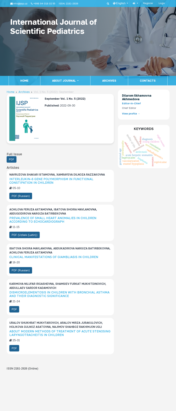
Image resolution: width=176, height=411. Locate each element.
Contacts (148, 80)
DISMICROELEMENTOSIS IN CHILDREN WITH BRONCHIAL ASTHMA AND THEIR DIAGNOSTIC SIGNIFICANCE (59, 294)
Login (162, 3)
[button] (120, 3)
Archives (109, 80)
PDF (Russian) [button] (21, 196)
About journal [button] (64, 80)
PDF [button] (12, 160)
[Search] (108, 3)
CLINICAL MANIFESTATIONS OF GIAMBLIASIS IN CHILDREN (53, 257)
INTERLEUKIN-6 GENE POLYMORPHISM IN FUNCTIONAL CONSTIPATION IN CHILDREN (51, 181)
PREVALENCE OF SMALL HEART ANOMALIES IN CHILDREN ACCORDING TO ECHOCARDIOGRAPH (52, 220)
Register (148, 3)
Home (24, 80)
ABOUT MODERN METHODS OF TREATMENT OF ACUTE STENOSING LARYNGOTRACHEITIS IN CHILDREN (59, 333)
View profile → (131, 113)
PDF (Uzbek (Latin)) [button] (25, 235)
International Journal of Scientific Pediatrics (53, 26)
